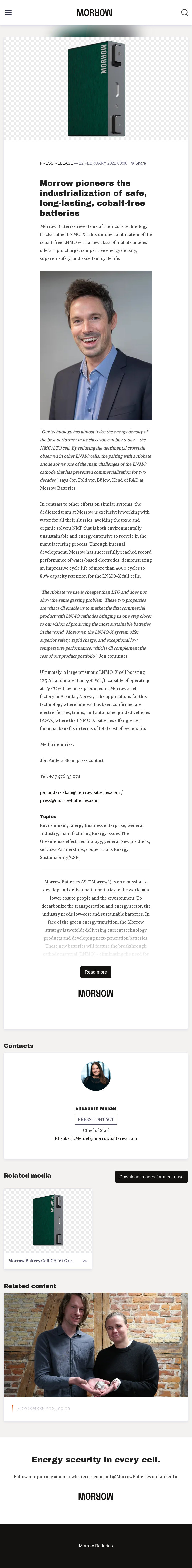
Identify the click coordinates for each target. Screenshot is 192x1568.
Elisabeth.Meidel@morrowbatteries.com (96, 1138)
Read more (96, 972)
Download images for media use (152, 1176)
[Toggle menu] (8, 12)
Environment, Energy (62, 825)
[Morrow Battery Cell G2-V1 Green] (48, 1221)
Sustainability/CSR (59, 857)
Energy (121, 849)
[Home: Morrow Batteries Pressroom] (94, 12)
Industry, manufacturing (65, 833)
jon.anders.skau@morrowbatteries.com (80, 792)
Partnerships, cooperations (85, 849)
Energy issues (106, 833)
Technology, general (99, 841)
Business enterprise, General (114, 825)
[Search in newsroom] (185, 13)
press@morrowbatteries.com (69, 800)
